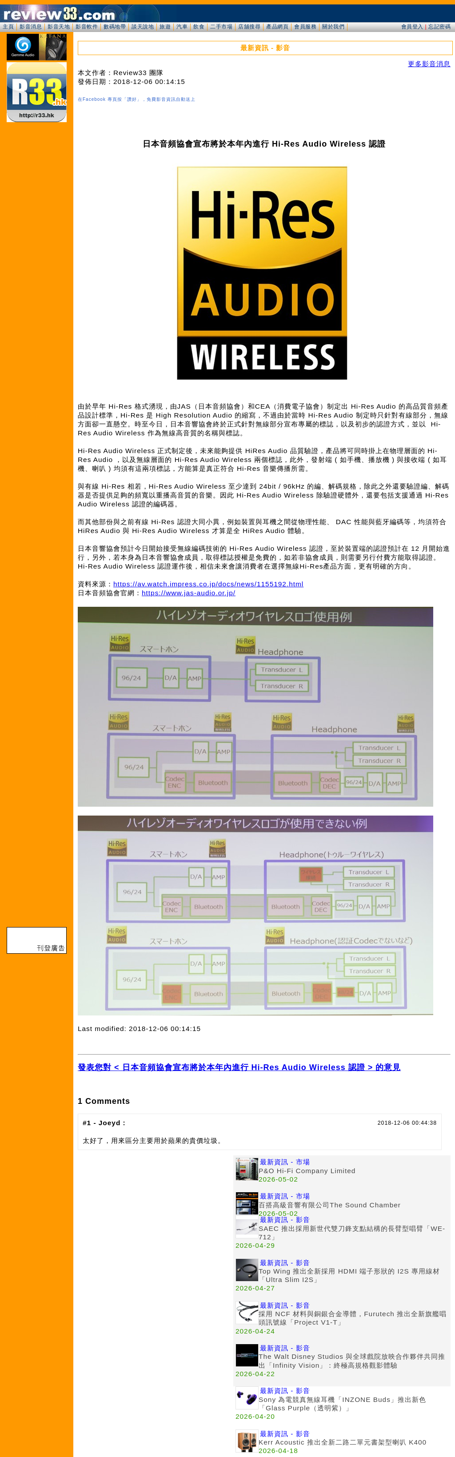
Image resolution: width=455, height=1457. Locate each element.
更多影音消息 (429, 64)
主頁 (8, 27)
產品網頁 (277, 27)
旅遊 (165, 27)
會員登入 (412, 27)
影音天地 (59, 27)
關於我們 (333, 27)
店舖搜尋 (249, 27)
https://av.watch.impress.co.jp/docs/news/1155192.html (208, 584)
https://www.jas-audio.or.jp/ (188, 593)
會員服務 (305, 27)
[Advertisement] (155, 1217)
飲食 (198, 27)
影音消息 (31, 27)
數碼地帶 (115, 27)
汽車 (182, 27)
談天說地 (143, 27)
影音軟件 (87, 27)
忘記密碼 (439, 27)
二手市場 (221, 27)
